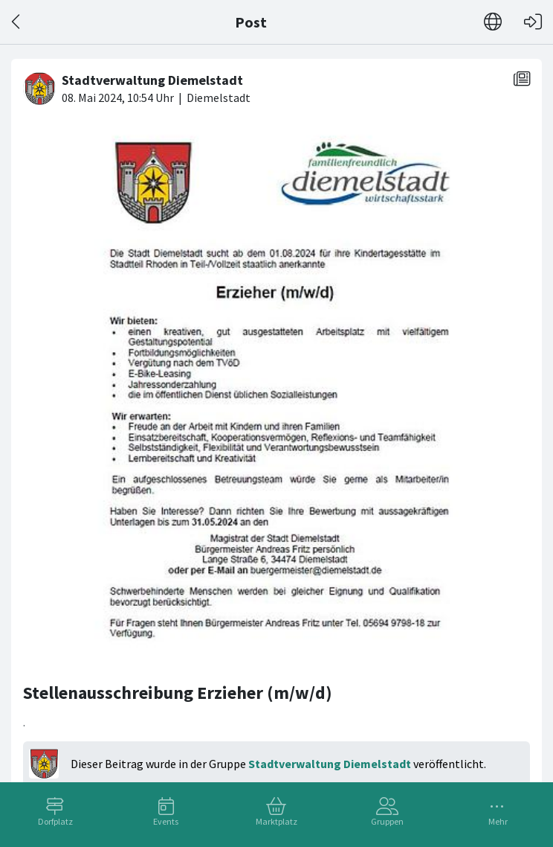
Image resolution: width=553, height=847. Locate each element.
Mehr (498, 821)
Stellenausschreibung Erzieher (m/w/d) (177, 692)
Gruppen (387, 821)
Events (165, 821)
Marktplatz (276, 821)
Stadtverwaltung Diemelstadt (329, 763)
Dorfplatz (55, 821)
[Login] (533, 22)
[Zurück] (16, 22)
